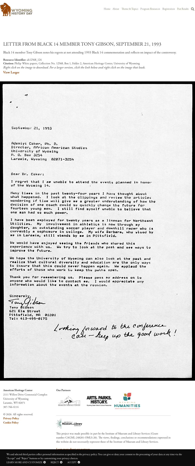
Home (107, 9)
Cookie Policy (11, 422)
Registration (168, 9)
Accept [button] (72, 462)
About (116, 9)
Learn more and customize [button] (24, 462)
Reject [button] (55, 462)
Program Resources (150, 9)
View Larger (11, 72)
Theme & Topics (129, 9)
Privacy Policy (11, 418)
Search (192, 9)
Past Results (183, 9)
